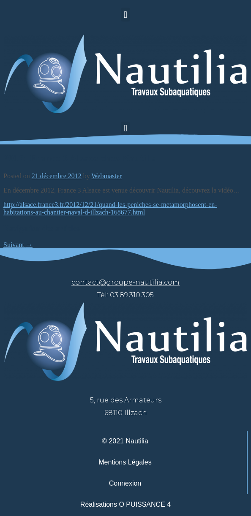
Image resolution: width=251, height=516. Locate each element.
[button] (125, 15)
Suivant (18, 244)
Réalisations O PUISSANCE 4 (125, 504)
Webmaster (107, 175)
